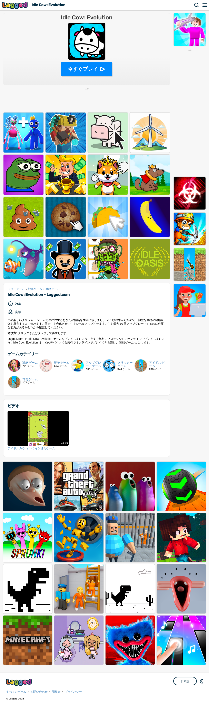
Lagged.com (19, 682)
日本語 (185, 681)
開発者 (56, 692)
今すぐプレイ (83, 69)
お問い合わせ (39, 692)
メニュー (205, 5)
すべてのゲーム (16, 692)
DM (202, 681)
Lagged (15, 5)
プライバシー (73, 692)
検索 (197, 5)
